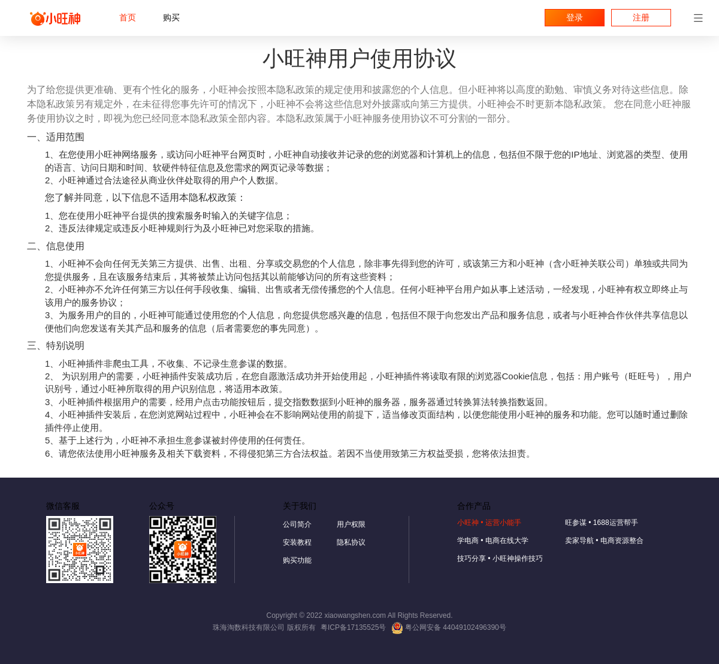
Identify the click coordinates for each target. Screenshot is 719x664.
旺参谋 (601, 522)
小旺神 (489, 522)
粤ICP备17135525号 (353, 627)
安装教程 (297, 542)
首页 (127, 17)
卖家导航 (604, 540)
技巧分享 (500, 558)
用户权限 (351, 524)
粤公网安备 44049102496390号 (448, 627)
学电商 (492, 540)
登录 (574, 17)
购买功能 (297, 560)
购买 (171, 17)
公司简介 (297, 524)
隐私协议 (351, 542)
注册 (641, 17)
